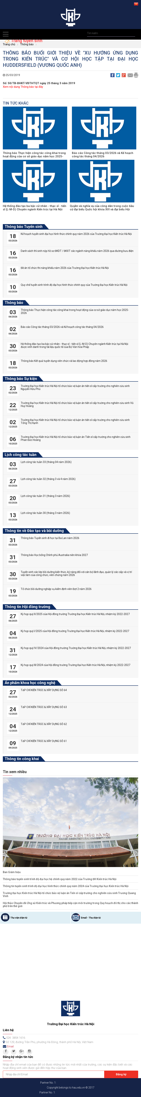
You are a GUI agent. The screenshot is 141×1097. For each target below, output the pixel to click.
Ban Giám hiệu (12, 872)
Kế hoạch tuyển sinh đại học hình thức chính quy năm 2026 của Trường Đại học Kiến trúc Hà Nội (76, 233)
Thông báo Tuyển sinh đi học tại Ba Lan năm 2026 (50, 538)
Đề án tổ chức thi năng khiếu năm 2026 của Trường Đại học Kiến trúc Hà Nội (65, 267)
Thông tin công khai (22, 758)
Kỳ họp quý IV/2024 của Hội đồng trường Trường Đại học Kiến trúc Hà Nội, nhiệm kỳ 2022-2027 (76, 648)
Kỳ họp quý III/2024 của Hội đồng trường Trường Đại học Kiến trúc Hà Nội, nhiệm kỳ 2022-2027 (75, 665)
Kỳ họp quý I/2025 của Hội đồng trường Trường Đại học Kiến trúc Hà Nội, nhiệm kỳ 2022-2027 (75, 631)
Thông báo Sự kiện (21, 378)
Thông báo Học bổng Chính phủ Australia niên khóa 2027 (54, 555)
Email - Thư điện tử (91, 917)
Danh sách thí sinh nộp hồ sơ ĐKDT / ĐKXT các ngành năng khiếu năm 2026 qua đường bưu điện (77, 250)
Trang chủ (9, 44)
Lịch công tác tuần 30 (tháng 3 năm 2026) (45, 512)
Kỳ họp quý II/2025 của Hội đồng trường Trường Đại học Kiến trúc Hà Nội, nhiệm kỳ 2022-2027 (75, 614)
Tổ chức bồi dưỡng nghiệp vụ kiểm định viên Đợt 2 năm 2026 (56, 588)
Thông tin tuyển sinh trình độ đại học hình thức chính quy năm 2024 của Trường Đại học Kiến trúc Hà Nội (66, 886)
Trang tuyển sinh (26, 40)
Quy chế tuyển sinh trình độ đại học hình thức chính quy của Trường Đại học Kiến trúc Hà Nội (74, 284)
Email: (10, 1046)
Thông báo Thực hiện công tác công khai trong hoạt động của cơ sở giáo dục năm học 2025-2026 (34, 156)
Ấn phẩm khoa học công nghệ (30, 682)
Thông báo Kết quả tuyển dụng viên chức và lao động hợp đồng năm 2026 (64, 360)
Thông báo (27, 44)
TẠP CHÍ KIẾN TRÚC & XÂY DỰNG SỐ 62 (44, 724)
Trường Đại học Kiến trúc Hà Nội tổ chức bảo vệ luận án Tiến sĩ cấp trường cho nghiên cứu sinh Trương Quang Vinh (69, 895)
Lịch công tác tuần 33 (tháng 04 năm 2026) (46, 462)
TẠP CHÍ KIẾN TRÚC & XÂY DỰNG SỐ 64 (44, 690)
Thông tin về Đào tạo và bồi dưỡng (34, 530)
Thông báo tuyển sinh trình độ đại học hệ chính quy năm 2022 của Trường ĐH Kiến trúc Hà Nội (59, 879)
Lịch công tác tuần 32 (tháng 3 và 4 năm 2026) (48, 478)
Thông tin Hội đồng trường (27, 606)
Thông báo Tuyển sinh (23, 226)
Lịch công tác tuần (20, 454)
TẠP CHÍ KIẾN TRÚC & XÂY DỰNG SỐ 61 (44, 741)
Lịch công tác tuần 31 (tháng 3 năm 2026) (45, 495)
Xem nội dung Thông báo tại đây (23, 86)
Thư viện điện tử (18, 917)
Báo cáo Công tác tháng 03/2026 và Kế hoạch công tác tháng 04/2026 (102, 154)
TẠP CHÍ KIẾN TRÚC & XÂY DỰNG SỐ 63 (44, 707)
